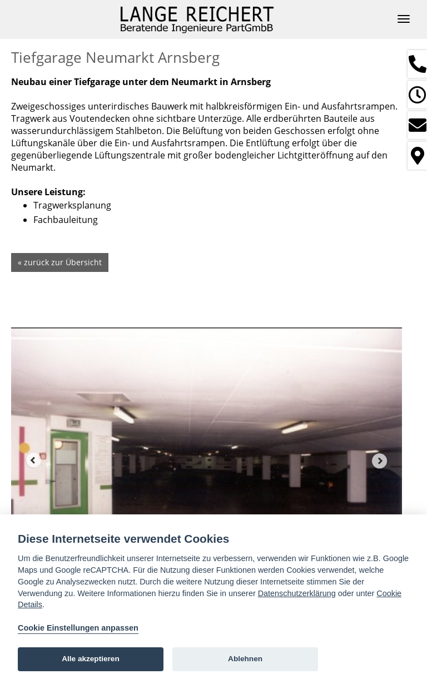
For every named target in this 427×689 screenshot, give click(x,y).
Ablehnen (245, 659)
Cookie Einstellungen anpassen (78, 627)
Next (379, 460)
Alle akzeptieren (91, 659)
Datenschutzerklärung (297, 593)
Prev (33, 460)
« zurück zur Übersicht (60, 262)
